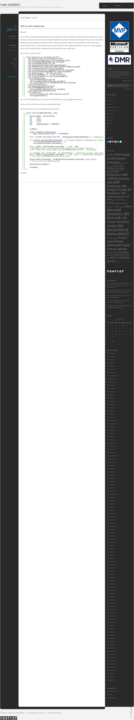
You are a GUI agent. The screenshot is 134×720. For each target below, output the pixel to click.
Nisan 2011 (110, 625)
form (120, 200)
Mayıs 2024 (110, 391)
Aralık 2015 (110, 520)
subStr (15, 67)
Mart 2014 (110, 545)
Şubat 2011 (110, 632)
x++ (15, 52)
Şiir (108, 126)
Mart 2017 (110, 510)
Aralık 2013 (110, 549)
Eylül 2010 (110, 648)
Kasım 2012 (110, 587)
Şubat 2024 (110, 395)
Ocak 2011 (110, 635)
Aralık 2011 (110, 603)
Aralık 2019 (110, 481)
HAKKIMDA (117, 5)
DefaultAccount (113, 168)
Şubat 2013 (110, 577)
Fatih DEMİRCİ (10, 4)
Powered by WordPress (55, 713)
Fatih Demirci (13, 38)
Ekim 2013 (110, 555)
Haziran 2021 (111, 423)
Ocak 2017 (110, 513)
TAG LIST (129, 89)
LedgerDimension (121, 203)
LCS (110, 203)
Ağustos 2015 (111, 526)
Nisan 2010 (110, 664)
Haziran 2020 (111, 462)
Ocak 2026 (110, 366)
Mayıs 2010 (110, 661)
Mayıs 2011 (110, 622)
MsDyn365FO (118, 234)
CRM (120, 165)
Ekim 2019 (110, 488)
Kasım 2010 (110, 641)
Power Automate (115, 243)
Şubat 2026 (110, 363)
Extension (115, 200)
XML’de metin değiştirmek (32, 26)
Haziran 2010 (111, 657)
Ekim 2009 (110, 677)
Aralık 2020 (110, 443)
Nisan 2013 (110, 571)
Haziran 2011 (111, 619)
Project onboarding (114, 252)
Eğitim (109, 114)
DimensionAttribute (113, 170)
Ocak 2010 (110, 673)
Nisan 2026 (110, 356)
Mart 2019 (110, 497)
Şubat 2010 (110, 670)
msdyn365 (115, 226)
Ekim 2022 (110, 398)
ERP (109, 199)
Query (125, 252)
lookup (121, 207)
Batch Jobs (123, 163)
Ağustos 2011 (111, 612)
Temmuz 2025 (111, 375)
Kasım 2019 (110, 484)
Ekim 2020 (110, 449)
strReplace (13, 63)
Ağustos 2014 (111, 536)
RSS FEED (128, 80)
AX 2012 (14, 47)
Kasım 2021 (110, 414)
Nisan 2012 (110, 596)
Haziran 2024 (111, 388)
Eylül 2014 (110, 532)
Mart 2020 (110, 472)
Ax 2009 (114, 154)
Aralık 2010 (110, 638)
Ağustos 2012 (111, 590)
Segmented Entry (121, 255)
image (124, 200)
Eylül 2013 (110, 558)
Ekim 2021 (110, 417)
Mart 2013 (110, 574)
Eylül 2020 (110, 452)
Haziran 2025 (111, 379)
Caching (109, 166)
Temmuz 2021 (111, 420)
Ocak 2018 (110, 507)
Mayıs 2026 (110, 353)
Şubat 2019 (110, 500)
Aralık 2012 (110, 584)
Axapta (125, 154)
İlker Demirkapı (111, 698)
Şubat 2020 (110, 475)
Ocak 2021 (110, 439)
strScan (14, 65)
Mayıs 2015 (110, 529)
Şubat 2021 (110, 436)
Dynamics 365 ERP (118, 180)
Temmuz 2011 (111, 616)
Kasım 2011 (110, 606)
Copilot (109, 104)
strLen (15, 61)
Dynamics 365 (111, 107)
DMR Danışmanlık (112, 691)
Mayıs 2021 (110, 427)
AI (107, 97)
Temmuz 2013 (111, 561)
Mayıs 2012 (110, 593)
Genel (108, 117)
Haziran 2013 (111, 564)
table (108, 258)
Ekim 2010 (110, 645)
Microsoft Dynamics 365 (118, 212)
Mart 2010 (110, 667)
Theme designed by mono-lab (36, 713)
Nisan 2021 (110, 430)
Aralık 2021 (110, 411)
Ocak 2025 (110, 382)
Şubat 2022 (110, 404)
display (121, 170)
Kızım (108, 120)
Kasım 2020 (110, 446)
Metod (128, 206)
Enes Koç (110, 694)
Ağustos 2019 (111, 494)
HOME (105, 5)
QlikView (109, 123)
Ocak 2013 (110, 580)
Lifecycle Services (113, 207)
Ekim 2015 (110, 523)
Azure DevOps (116, 160)
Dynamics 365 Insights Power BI (119, 187)
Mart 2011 (110, 629)
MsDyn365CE (118, 230)
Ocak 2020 (110, 478)
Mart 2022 (110, 401)
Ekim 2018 (110, 504)
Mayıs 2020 (110, 465)
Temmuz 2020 (111, 459)
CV (129, 5)
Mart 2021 (110, 433)
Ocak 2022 (110, 407)
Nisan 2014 (110, 542)
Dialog (121, 168)
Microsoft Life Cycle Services (118, 220)
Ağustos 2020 (111, 455)
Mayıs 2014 (110, 539)
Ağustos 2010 (111, 651)
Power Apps (112, 238)
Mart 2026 (110, 359)
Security (110, 255)
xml (16, 69)
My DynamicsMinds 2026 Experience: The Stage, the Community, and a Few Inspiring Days (119, 285)
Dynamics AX (13, 50)
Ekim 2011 (110, 609)
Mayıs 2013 (110, 568)
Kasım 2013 (110, 552)
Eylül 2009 (110, 680)
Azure (111, 158)
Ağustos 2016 (111, 516)
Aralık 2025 (110, 369)
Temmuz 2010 (111, 654)
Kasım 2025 (110, 372)
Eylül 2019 (110, 491)
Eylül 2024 (110, 385)
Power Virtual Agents (118, 247)
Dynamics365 (113, 172)
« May (112, 341)
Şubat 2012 (110, 600)
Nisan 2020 (110, 468)
